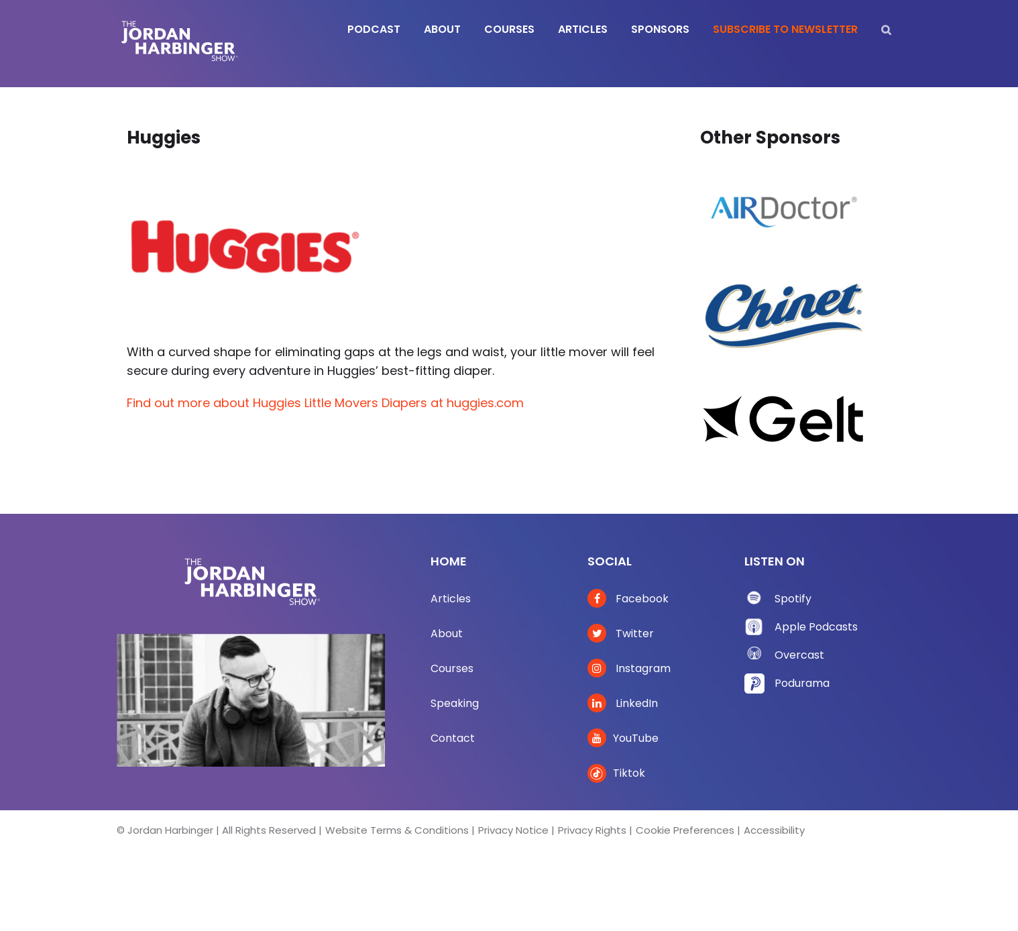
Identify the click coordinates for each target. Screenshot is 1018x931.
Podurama (802, 683)
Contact (453, 738)
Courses (452, 668)
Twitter (620, 633)
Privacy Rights (592, 830)
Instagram (629, 668)
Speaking (455, 703)
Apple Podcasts (816, 627)
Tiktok (616, 773)
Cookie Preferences (685, 830)
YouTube (623, 738)
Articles (451, 598)
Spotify (793, 598)
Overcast (799, 655)
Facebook (628, 598)
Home (449, 561)
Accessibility (774, 830)
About (447, 633)
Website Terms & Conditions (397, 830)
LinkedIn (622, 703)
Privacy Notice (513, 830)
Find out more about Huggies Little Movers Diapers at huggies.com (325, 402)
